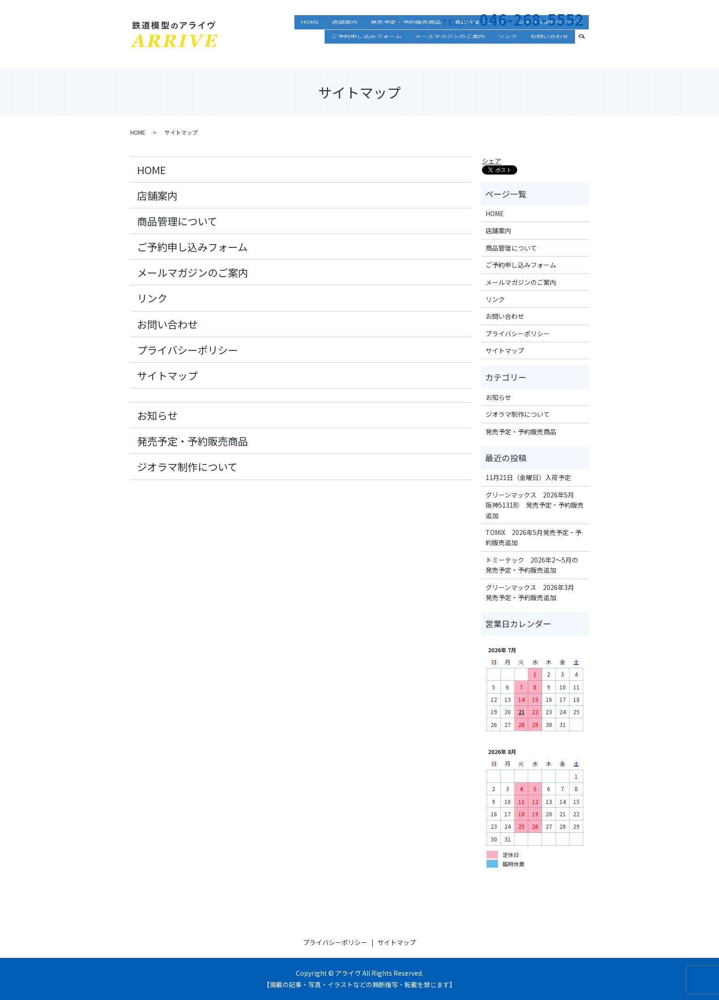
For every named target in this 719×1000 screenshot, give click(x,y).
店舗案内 (345, 39)
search (585, 51)
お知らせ (157, 415)
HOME (310, 39)
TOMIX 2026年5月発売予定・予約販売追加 (533, 537)
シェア (491, 160)
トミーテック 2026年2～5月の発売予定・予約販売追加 (532, 564)
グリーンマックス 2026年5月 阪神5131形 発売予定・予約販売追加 (535, 505)
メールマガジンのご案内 (450, 52)
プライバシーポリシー (187, 349)
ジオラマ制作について (550, 39)
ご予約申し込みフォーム (366, 52)
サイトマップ (167, 375)
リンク (507, 52)
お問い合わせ (549, 52)
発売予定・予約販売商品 (406, 39)
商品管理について (479, 39)
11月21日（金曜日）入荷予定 (528, 477)
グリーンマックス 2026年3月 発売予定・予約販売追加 (533, 592)
